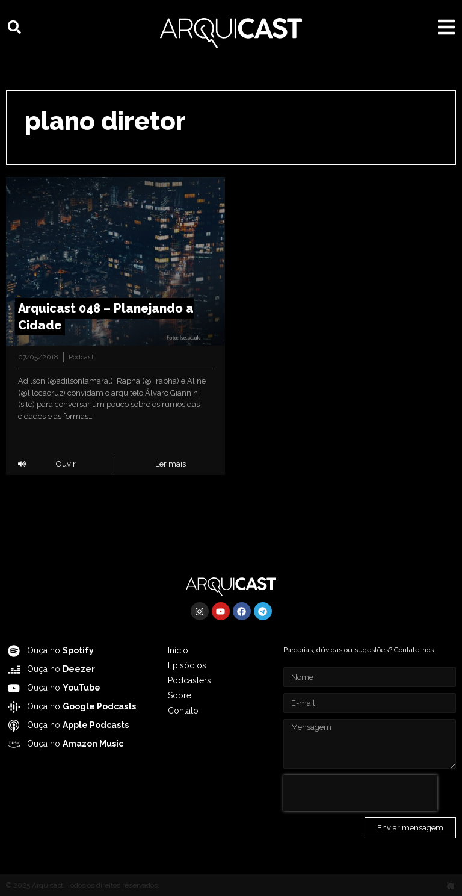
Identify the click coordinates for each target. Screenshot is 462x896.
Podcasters (189, 680)
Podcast (81, 357)
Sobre (179, 695)
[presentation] (360, 793)
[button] (14, 27)
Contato (183, 710)
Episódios (187, 665)
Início (178, 650)
